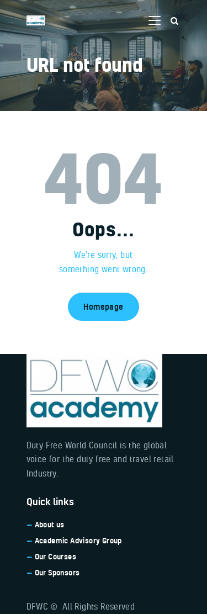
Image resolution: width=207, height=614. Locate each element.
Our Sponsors (57, 573)
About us (50, 525)
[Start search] (174, 21)
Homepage (103, 306)
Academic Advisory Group (78, 541)
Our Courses (55, 557)
